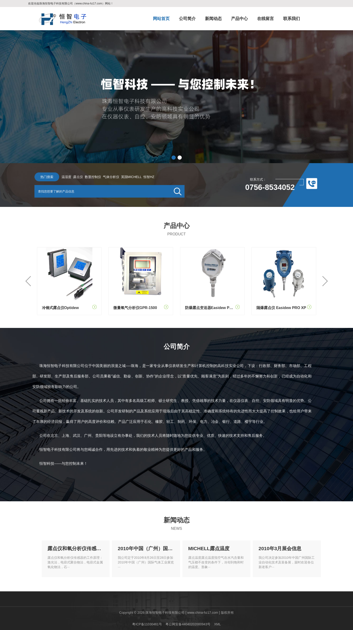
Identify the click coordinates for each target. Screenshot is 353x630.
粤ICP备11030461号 (147, 624)
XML (217, 624)
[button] (173, 157)
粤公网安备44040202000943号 (187, 624)
